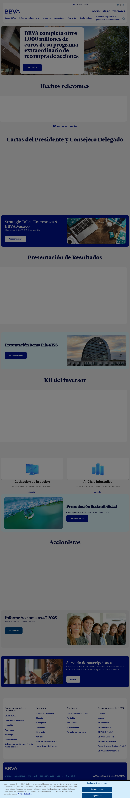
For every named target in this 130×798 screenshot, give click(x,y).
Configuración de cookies (97, 784)
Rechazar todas (97, 790)
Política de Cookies (25, 794)
